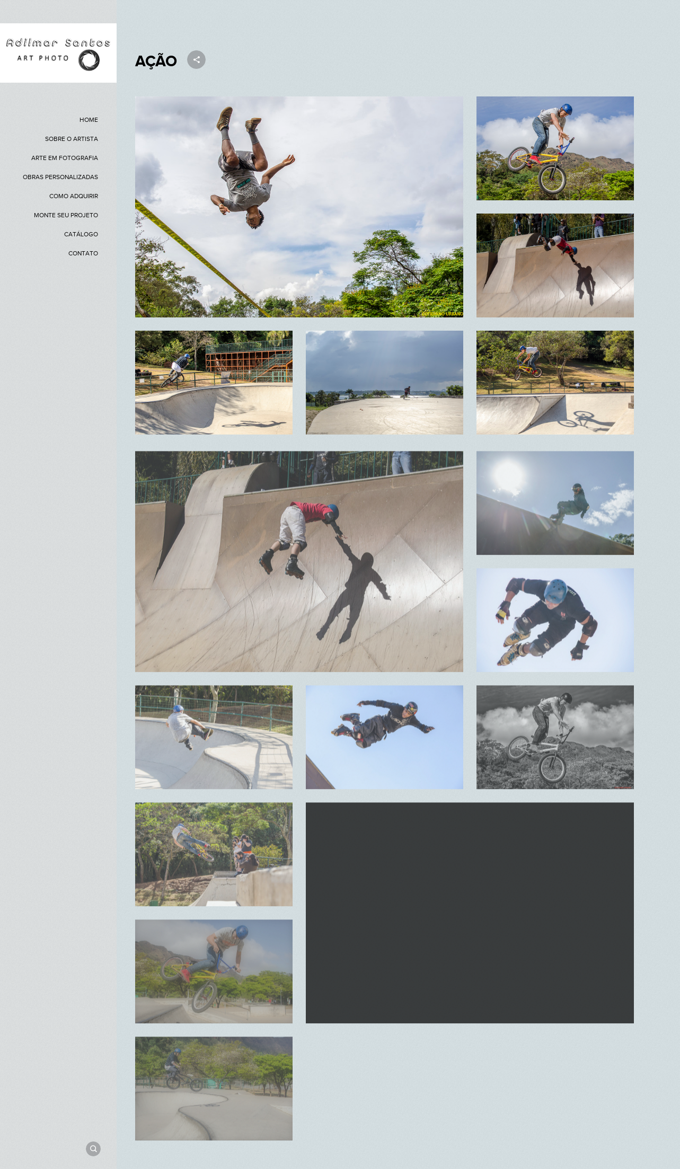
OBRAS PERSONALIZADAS (60, 177)
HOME (89, 119)
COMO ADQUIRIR (73, 196)
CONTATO (83, 253)
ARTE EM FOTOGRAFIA (64, 158)
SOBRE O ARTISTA (71, 139)
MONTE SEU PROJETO (66, 215)
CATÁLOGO (81, 234)
